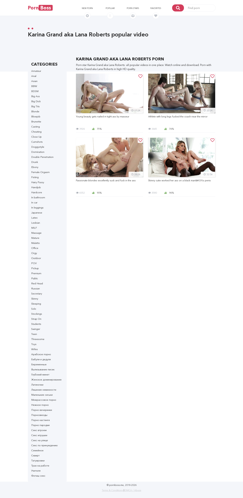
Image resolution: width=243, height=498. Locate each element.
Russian (35, 288)
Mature (35, 237)
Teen (34, 334)
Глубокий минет (40, 374)
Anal (33, 76)
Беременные (39, 364)
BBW (34, 86)
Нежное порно (40, 404)
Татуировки (38, 460)
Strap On (36, 318)
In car (34, 202)
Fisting (35, 177)
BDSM (34, 91)
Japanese (36, 212)
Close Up (36, 136)
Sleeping (36, 303)
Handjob (36, 187)
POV (34, 263)
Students (36, 323)
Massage (36, 232)
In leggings (37, 207)
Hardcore (36, 192)
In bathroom (38, 197)
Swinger (35, 329)
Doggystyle (37, 146)
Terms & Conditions (112, 490)
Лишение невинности (43, 389)
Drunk (34, 162)
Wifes (34, 349)
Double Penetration (42, 157)
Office (34, 248)
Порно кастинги (40, 420)
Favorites (155, 8)
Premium (36, 273)
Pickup (35, 268)
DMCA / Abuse (133, 490)
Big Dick (36, 101)
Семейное (37, 450)
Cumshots (37, 141)
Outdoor (36, 258)
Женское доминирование (46, 379)
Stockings (36, 313)
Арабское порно (41, 354)
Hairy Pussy (37, 182)
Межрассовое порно (43, 399)
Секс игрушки (39, 435)
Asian (34, 81)
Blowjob (35, 116)
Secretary (36, 293)
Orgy (34, 253)
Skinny (34, 298)
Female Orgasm (40, 172)
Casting (35, 126)
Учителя (35, 470)
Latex (34, 217)
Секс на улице (39, 440)
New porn (87, 8)
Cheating (36, 131)
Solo (33, 308)
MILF (34, 227)
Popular (110, 8)
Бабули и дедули (41, 359)
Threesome (37, 339)
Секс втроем (39, 430)
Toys (33, 344)
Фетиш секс (38, 475)
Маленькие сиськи (42, 394)
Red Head (37, 283)
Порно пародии (40, 425)
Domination (37, 151)
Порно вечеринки (41, 409)
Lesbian (35, 222)
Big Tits (35, 106)
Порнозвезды (39, 415)
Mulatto (35, 243)
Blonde (35, 111)
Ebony (34, 167)
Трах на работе (40, 465)
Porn (40, 8)
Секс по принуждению (44, 445)
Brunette (36, 121)
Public (34, 278)
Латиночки (37, 384)
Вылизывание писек (43, 369)
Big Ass (35, 96)
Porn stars (133, 8)
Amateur (36, 71)
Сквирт (35, 455)
